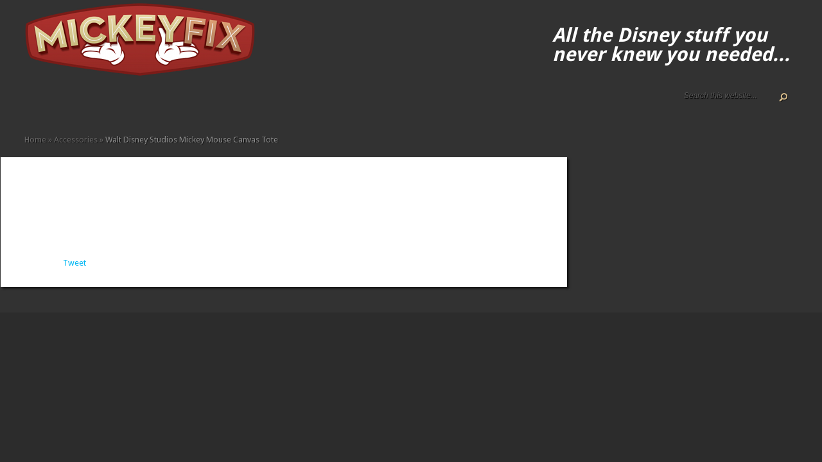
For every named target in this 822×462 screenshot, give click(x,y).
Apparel (101, 104)
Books (112, 104)
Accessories (91, 104)
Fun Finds (132, 104)
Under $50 (194, 104)
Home (29, 104)
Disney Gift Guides (60, 104)
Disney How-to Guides (71, 104)
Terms (81, 104)
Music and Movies (173, 104)
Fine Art (122, 104)
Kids (153, 104)
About (40, 104)
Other (184, 104)
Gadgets (142, 104)
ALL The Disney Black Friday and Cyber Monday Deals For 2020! (50, 104)
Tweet (74, 263)
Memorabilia (163, 104)
